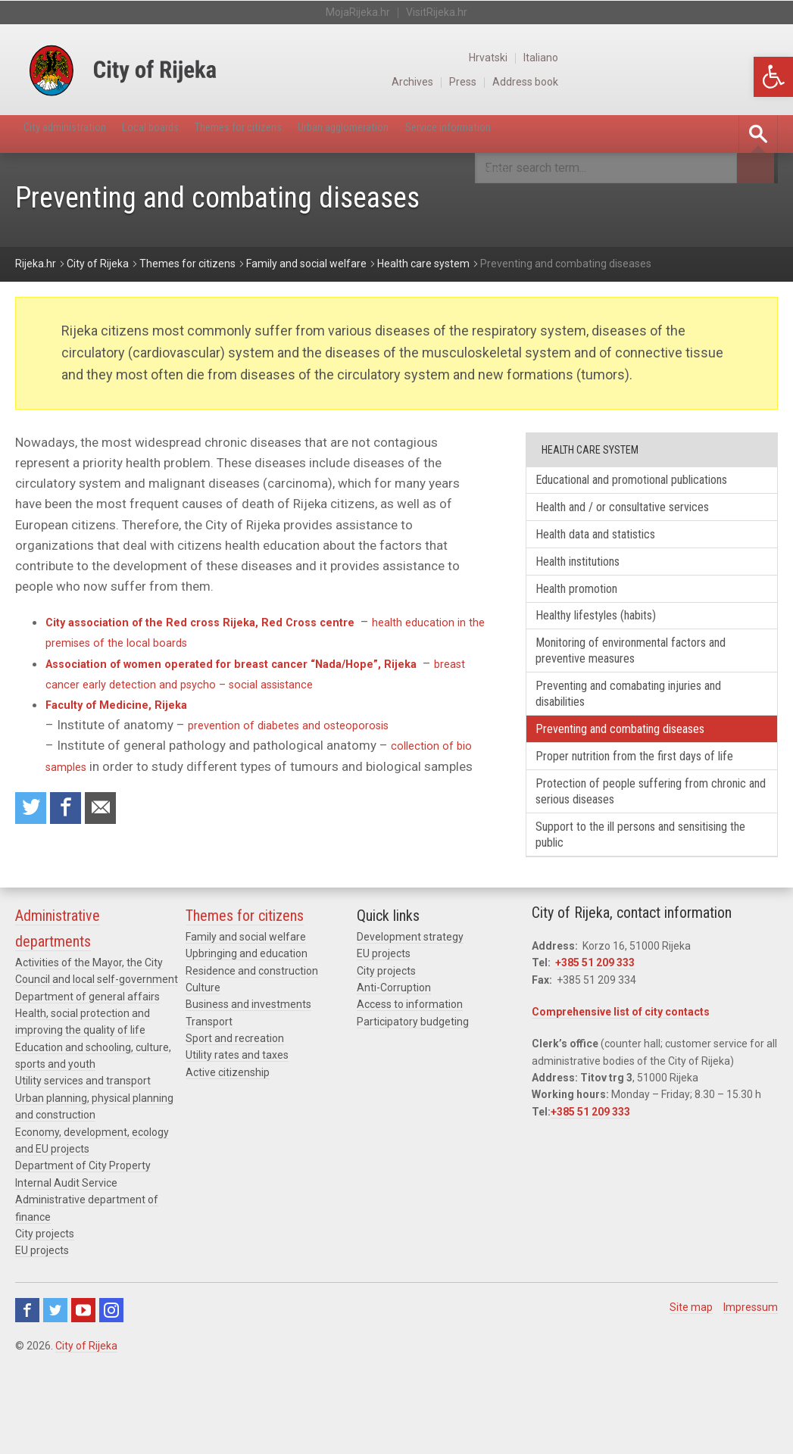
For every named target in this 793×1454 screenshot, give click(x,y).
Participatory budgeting (413, 1106)
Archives (624, 82)
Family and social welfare (246, 1021)
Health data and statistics (612, 561)
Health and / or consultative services (643, 530)
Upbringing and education (247, 1038)
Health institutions (593, 592)
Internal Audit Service (66, 1268)
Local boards (188, 134)
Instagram (111, 1394)
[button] (773, 77)
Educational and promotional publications (619, 490)
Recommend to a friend (113, 811)
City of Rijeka (86, 1430)
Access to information (410, 1089)
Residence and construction (252, 1055)
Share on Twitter (33, 811)
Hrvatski (704, 57)
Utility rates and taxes (237, 1140)
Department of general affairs (87, 1081)
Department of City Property (83, 1250)
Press (677, 82)
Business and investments (248, 1089)
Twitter (55, 1394)
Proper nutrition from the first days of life (645, 819)
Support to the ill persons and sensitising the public (623, 916)
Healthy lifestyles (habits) (613, 653)
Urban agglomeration (436, 134)
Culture (203, 1072)
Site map (691, 1391)
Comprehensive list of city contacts (621, 1096)
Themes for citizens (302, 134)
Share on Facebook (73, 811)
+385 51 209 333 (595, 1047)
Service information (570, 134)
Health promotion (589, 622)
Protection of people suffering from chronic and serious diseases (639, 868)
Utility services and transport (83, 1165)
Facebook (27, 1394)
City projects (44, 1318)
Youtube (83, 1394)
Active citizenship (228, 1157)
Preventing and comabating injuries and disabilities (649, 740)
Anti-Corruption (394, 1072)
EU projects (42, 1335)
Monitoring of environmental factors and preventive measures (640, 692)
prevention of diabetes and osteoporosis (304, 725)
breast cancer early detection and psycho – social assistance (222, 684)
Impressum (750, 1391)
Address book (743, 82)
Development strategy (410, 1021)
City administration (78, 134)
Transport (209, 1106)
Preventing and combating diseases (640, 780)
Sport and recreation (235, 1123)
